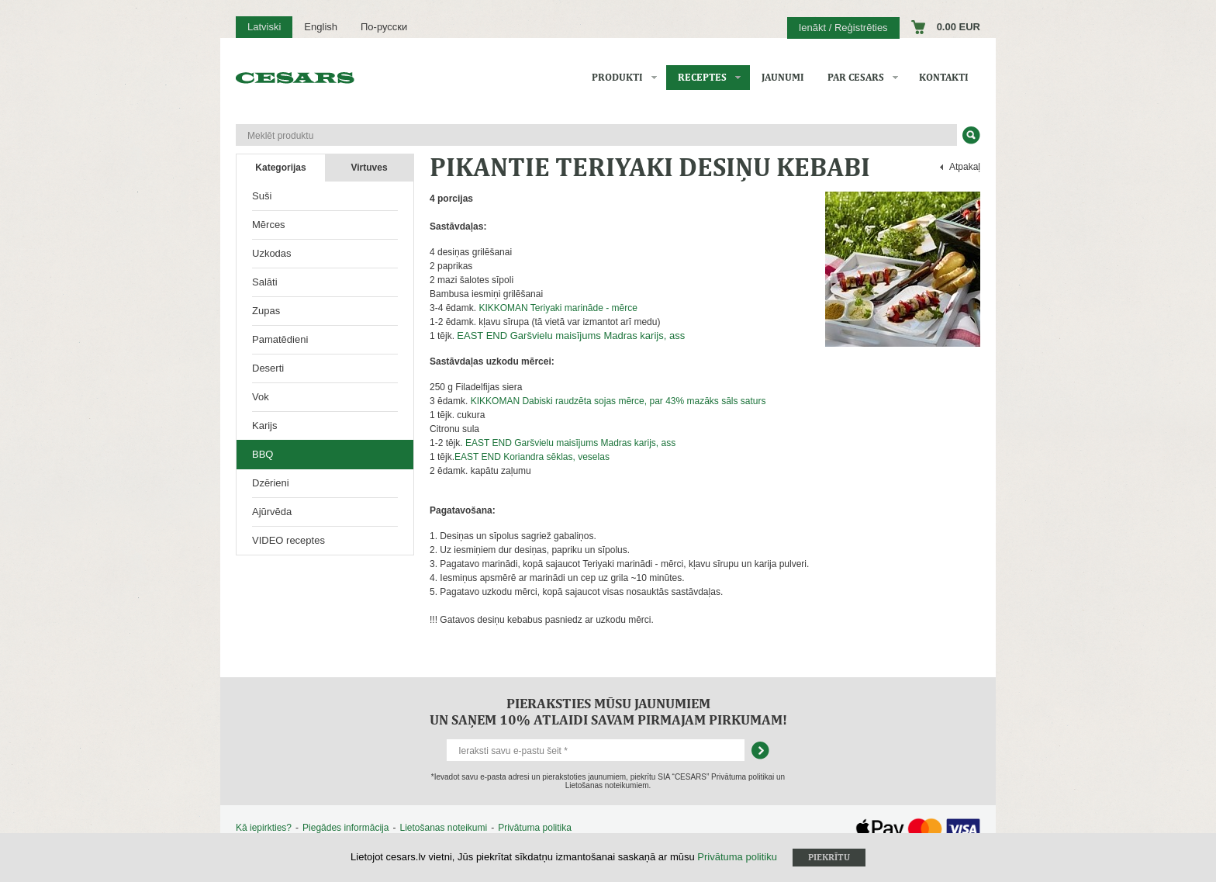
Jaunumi (783, 77)
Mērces (268, 224)
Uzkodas (272, 253)
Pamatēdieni (280, 339)
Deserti (268, 368)
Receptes (702, 77)
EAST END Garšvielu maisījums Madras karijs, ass (571, 335)
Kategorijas (280, 167)
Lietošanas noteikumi (443, 827)
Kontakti (944, 77)
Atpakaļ (964, 166)
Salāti (265, 282)
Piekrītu (829, 857)
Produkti (617, 77)
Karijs (265, 425)
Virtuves (369, 167)
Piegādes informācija (345, 827)
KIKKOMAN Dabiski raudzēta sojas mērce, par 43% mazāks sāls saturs (618, 401)
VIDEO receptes (288, 540)
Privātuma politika (535, 827)
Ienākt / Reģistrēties (843, 27)
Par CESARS (855, 77)
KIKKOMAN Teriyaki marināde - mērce (557, 308)
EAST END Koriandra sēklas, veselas (532, 456)
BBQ (262, 454)
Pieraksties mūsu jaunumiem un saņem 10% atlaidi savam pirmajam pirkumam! (608, 711)
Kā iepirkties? (264, 827)
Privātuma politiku (737, 857)
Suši (261, 196)
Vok (260, 397)
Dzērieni (270, 483)
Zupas (266, 310)
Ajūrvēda (272, 511)
